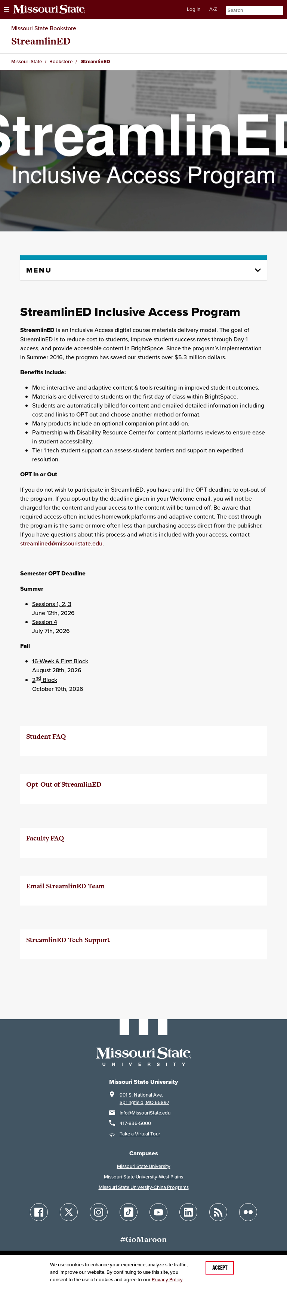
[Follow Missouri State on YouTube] (158, 1212)
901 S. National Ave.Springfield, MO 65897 (144, 1098)
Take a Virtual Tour (140, 1133)
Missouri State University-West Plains (143, 1176)
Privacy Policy (167, 1279)
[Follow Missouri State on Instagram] (99, 1212)
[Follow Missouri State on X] (69, 1212)
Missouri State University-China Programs (144, 1187)
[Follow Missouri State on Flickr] (248, 1212)
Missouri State (26, 61)
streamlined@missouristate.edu (61, 543)
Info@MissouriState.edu (145, 1112)
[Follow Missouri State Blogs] (218, 1212)
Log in (193, 9)
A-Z (213, 9)
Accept (219, 1267)
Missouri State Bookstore (43, 28)
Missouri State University (143, 1166)
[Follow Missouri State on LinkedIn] (188, 1212)
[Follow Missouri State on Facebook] (39, 1212)
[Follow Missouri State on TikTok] (129, 1212)
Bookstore (60, 61)
